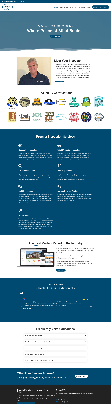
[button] (55, 336)
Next (90, 306)
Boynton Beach (45, 398)
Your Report (73, 7)
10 (62, 315)
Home (56, 7)
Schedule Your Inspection (100, 7)
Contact (88, 7)
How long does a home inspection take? (37, 348)
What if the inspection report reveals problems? (39, 360)
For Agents (82, 7)
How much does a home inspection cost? (37, 342)
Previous (20, 306)
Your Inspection (64, 7)
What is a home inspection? (33, 335)
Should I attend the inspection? (34, 354)
